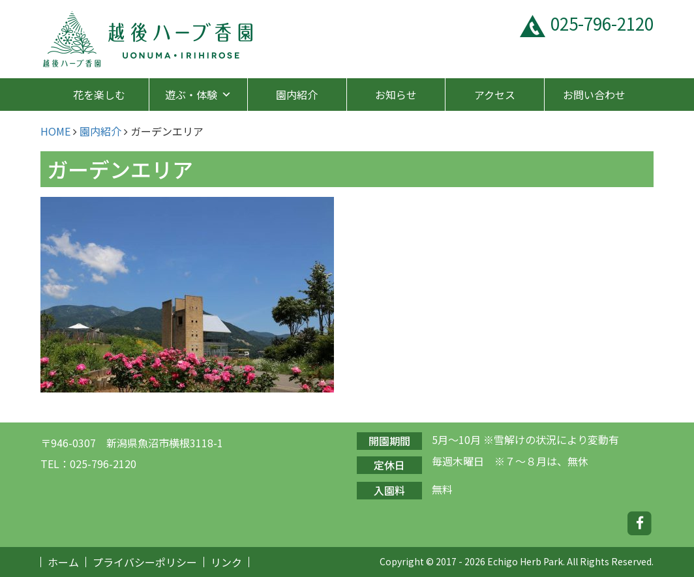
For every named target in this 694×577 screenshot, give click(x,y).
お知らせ (396, 94)
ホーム (63, 562)
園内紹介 (297, 94)
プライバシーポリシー (145, 562)
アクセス (494, 94)
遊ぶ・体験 (198, 94)
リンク (226, 562)
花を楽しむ (99, 94)
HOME (55, 131)
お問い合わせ (594, 94)
